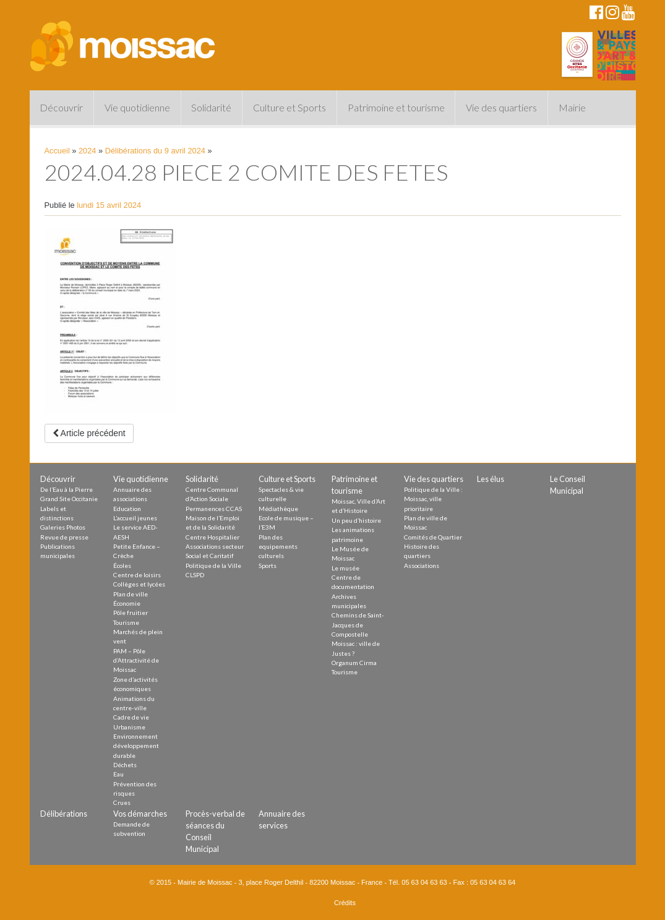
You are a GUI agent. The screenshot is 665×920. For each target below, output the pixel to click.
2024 (87, 150)
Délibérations (63, 814)
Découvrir (61, 107)
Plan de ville (130, 594)
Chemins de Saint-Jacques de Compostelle (358, 624)
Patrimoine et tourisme (396, 107)
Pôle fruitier (130, 612)
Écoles (122, 565)
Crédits (345, 902)
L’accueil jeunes (135, 518)
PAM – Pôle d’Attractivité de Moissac (136, 660)
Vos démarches (140, 814)
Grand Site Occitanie (69, 498)
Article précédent (89, 433)
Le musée (345, 568)
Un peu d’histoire (356, 520)
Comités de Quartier (433, 537)
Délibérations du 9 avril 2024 (155, 150)
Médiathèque (278, 508)
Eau (118, 774)
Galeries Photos (62, 527)
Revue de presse (64, 537)
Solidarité (211, 107)
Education (127, 508)
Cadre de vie (131, 717)
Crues (122, 802)
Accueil (57, 150)
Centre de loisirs (137, 574)
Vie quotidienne (137, 107)
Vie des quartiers (501, 107)
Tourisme (126, 622)
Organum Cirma (354, 662)
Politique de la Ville (213, 565)
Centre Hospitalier (212, 537)
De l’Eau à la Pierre (66, 489)
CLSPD (195, 574)
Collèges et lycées (139, 584)
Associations (421, 565)
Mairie (572, 107)
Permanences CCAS (214, 508)
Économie (126, 603)
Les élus (490, 479)
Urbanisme (129, 727)
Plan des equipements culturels (278, 546)
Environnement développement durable (136, 746)
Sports (268, 565)
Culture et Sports (289, 107)
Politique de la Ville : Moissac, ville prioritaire (433, 499)
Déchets (125, 764)
